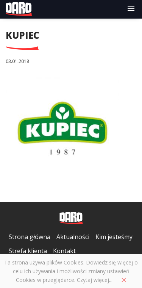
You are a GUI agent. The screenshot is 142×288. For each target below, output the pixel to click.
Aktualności (72, 237)
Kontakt (64, 251)
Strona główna (29, 237)
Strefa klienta (28, 251)
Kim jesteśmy (114, 237)
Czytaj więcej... (94, 279)
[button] (131, 9)
